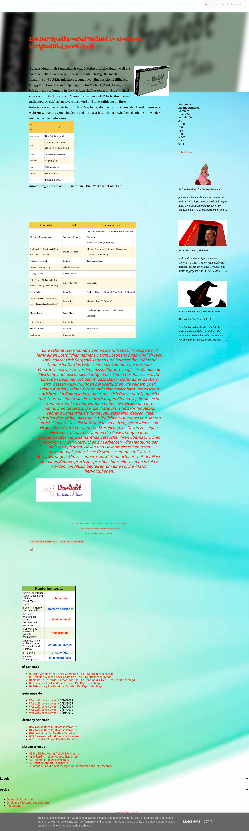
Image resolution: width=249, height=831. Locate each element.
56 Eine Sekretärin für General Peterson (199, 189)
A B (180, 120)
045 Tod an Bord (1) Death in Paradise (53, 730)
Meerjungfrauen (188, 107)
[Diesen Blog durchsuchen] (228, 4)
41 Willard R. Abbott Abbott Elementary (54, 756)
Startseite (184, 104)
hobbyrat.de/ (60, 598)
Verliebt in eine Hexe (72, 542)
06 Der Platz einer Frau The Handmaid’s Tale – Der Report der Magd (71, 673)
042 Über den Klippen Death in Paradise (53, 739)
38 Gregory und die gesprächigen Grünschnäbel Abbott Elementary (70, 765)
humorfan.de (60, 632)
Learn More (191, 821)
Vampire (183, 111)
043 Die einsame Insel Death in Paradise (54, 736)
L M (180, 133)
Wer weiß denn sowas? (43, 700)
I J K (180, 130)
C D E (181, 124)
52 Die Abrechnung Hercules (193, 250)
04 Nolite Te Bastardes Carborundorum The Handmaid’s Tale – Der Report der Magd (82, 680)
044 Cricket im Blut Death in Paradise (52, 733)
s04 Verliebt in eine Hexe (44, 542)
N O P (181, 137)
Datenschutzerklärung (20, 799)
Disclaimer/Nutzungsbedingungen (28, 802)
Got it (208, 821)
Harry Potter (186, 114)
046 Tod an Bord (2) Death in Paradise (53, 726)
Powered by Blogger (124, 812)
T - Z (181, 143)
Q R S (181, 140)
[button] (31, 56)
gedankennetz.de (60, 619)
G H (180, 127)
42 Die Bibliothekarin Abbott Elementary (54, 753)
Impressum (14, 805)
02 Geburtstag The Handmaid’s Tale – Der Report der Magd (66, 686)
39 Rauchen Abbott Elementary (48, 762)
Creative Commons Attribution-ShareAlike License (107, 524)
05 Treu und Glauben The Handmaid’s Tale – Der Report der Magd (70, 676)
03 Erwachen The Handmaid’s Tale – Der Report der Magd (65, 683)
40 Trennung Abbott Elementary (49, 759)
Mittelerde (185, 117)
